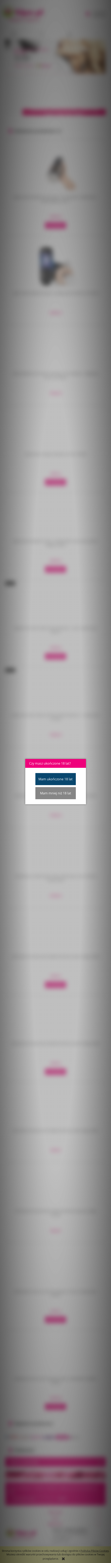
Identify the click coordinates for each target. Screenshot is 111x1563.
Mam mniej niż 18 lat (55, 793)
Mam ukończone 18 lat (55, 779)
